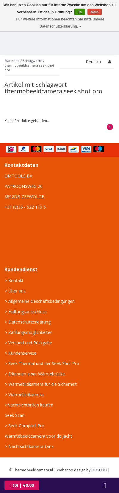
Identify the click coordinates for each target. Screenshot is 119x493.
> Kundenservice (20, 353)
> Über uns (15, 291)
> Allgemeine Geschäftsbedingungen (40, 301)
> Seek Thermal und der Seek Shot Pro (42, 363)
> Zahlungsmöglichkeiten (29, 332)
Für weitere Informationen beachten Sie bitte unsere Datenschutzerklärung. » (60, 22)
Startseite (12, 60)
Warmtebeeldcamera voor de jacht (38, 436)
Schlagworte (32, 60)
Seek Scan (14, 415)
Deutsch (93, 61)
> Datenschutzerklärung (28, 322)
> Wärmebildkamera (24, 394)
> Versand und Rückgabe (28, 342)
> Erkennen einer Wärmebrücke (35, 374)
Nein (94, 12)
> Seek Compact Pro (24, 425)
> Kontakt (14, 280)
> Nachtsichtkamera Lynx (29, 446)
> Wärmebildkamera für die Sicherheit (41, 384)
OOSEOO (99, 470)
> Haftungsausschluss (26, 311)
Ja (80, 12)
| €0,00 (22, 485)
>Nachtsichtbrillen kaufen (29, 405)
